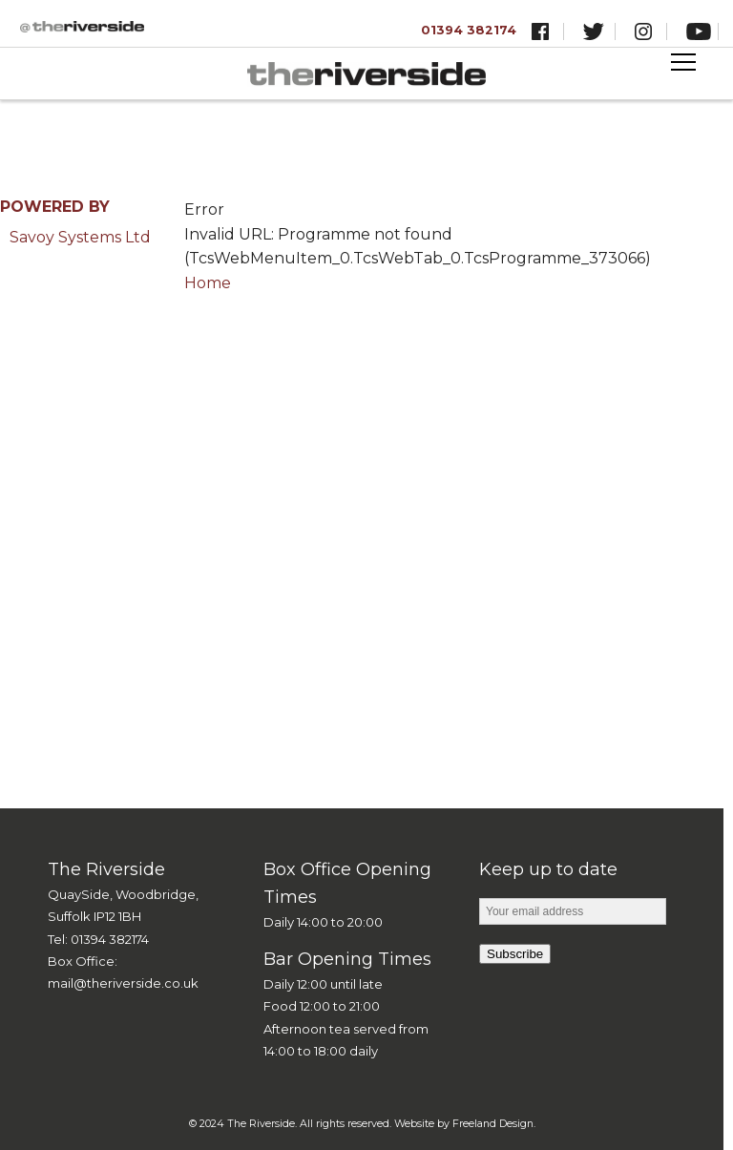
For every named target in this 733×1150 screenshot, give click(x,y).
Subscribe (515, 954)
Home (207, 283)
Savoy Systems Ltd (80, 237)
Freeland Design (493, 1124)
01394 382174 (468, 30)
